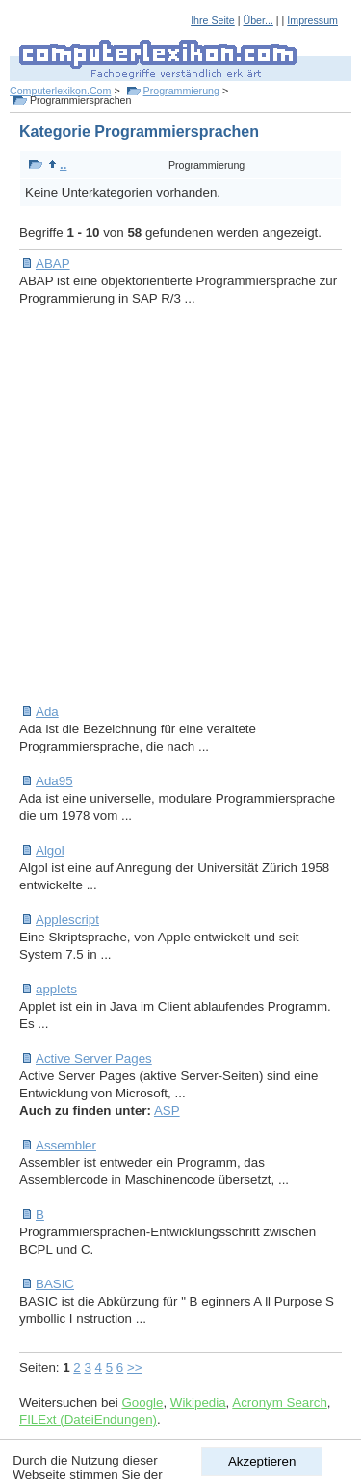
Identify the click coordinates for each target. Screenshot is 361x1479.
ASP (167, 1110)
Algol (50, 850)
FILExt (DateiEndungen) (88, 1420)
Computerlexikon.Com (60, 90)
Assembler (66, 1145)
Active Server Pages (94, 1058)
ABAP (53, 263)
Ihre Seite (213, 20)
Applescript (67, 919)
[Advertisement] (180, 505)
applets (56, 989)
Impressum (312, 20)
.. (57, 164)
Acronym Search (279, 1402)
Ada (47, 711)
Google (142, 1402)
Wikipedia (198, 1402)
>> (134, 1367)
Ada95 (54, 781)
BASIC (55, 1284)
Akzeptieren (262, 1461)
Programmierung (181, 90)
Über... (257, 20)
